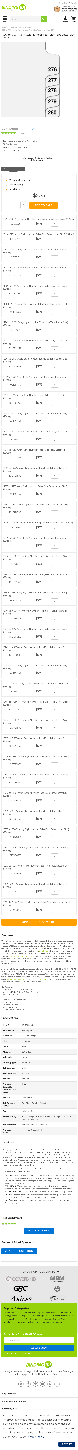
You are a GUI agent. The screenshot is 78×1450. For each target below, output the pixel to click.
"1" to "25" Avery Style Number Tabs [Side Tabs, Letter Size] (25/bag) (38, 522)
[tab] (39, 1393)
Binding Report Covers (63, 1315)
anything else (28, 956)
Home (3, 28)
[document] (39, 1426)
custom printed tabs (41, 979)
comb (16, 956)
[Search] (44, 19)
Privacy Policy (35, 1436)
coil (12, 956)
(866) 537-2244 (68, 3)
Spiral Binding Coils (12, 1312)
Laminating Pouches (24, 1322)
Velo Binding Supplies (31, 1319)
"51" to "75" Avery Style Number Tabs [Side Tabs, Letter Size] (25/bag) (38, 234)
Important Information (14, 1401)
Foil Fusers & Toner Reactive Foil (52, 1322)
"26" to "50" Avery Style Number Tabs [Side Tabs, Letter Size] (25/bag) (38, 219)
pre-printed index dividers (17, 979)
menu (4, 22)
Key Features (9, 1393)
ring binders (44, 951)
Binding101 (29, 28)
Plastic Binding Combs (40, 1315)
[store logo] (14, 7)
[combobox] (28, 19)
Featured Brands (15, 28)
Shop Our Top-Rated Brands (37, 1272)
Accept (67, 1444)
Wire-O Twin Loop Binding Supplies (40, 1312)
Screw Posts (12, 1319)
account (65, 22)
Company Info (9, 1408)
